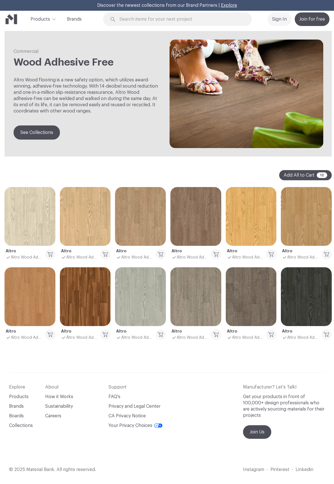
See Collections (36, 132)
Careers (53, 416)
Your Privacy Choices (135, 425)
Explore (229, 5)
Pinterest (279, 469)
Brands (74, 19)
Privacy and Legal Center (135, 406)
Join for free (312, 19)
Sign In (279, 19)
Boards (16, 416)
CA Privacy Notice (127, 416)
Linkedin (304, 469)
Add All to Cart (305, 175)
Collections (21, 425)
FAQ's (114, 396)
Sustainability (59, 406)
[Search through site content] (181, 19)
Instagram (253, 469)
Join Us (257, 432)
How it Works (59, 396)
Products (40, 18)
